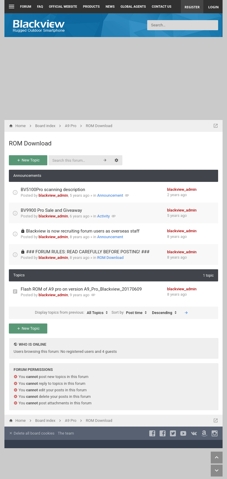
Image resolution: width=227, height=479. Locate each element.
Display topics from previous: (73, 313)
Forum (25, 7)
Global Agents (133, 7)
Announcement (110, 195)
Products (91, 7)
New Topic (28, 160)
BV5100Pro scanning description (53, 189)
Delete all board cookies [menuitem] (31, 433)
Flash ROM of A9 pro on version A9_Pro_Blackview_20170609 (81, 289)
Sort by (130, 313)
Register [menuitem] (192, 7)
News (110, 7)
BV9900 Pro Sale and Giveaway (51, 210)
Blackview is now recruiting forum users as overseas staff (82, 231)
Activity (103, 216)
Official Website (63, 7)
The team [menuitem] (66, 433)
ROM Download (30, 143)
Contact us (161, 7)
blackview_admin (53, 195)
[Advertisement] (113, 78)
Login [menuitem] (213, 7)
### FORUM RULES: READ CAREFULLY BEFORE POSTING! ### (87, 251)
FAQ (40, 7)
